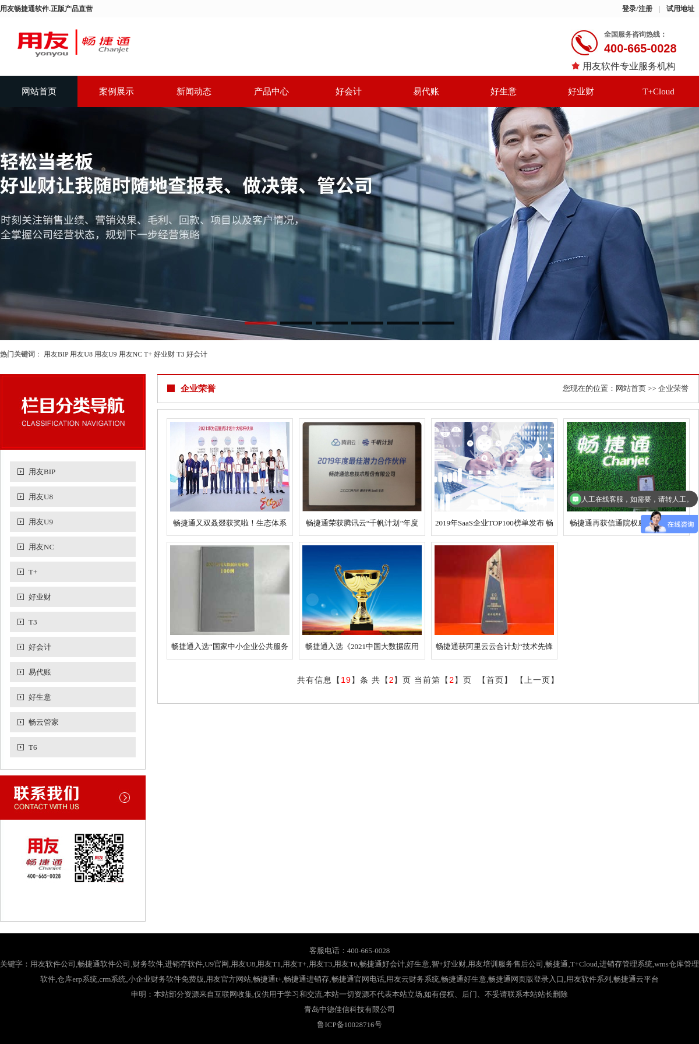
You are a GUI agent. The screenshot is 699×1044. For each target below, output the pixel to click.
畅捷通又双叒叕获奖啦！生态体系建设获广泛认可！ (230, 525)
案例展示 (116, 91)
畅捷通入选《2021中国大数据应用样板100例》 (362, 648)
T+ (148, 354)
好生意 (503, 91)
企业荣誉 (673, 388)
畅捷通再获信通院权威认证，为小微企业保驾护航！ (626, 525)
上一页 (537, 680)
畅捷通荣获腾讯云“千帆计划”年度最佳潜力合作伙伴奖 (362, 525)
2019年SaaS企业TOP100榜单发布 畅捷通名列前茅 (494, 525)
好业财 (581, 91)
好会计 (349, 91)
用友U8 (81, 354)
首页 (495, 680)
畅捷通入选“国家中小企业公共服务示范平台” (229, 648)
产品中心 (271, 91)
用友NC (131, 354)
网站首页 (39, 91)
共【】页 (392, 680)
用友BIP (56, 354)
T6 (33, 747)
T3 (180, 354)
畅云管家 (44, 722)
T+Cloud (658, 91)
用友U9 (105, 354)
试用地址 (680, 9)
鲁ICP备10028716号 (349, 1024)
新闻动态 (193, 91)
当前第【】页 (443, 680)
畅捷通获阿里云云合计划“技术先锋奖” (494, 648)
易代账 (426, 91)
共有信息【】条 (333, 680)
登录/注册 (637, 9)
